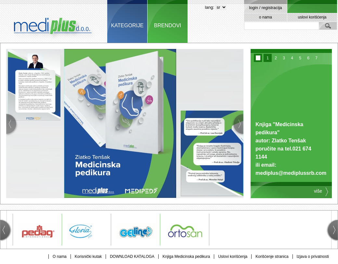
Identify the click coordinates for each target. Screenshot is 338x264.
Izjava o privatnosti (313, 256)
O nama (60, 256)
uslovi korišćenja (312, 17)
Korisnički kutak (88, 256)
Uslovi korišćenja (232, 256)
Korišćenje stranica (271, 256)
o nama (265, 17)
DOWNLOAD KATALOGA (132, 256)
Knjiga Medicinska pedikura (186, 256)
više (318, 191)
